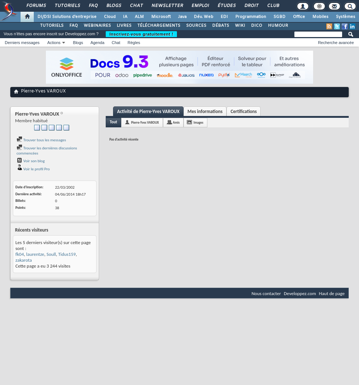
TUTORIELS (52, 25)
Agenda (97, 42)
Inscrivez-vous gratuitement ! (141, 34)
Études (226, 6)
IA (125, 16)
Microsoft (161, 16)
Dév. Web (203, 16)
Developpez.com (300, 293)
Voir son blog (31, 161)
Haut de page (332, 293)
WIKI (240, 25)
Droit (251, 6)
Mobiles (320, 16)
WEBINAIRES (97, 25)
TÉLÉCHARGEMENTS (158, 25)
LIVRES (124, 25)
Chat (136, 6)
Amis (176, 122)
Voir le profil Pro (33, 169)
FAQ (93, 6)
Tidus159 (67, 254)
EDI (224, 16)
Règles (134, 42)
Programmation (250, 16)
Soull (51, 254)
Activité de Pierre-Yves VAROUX (148, 111)
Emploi (200, 6)
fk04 (19, 254)
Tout (113, 122)
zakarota (23, 260)
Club (272, 6)
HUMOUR (278, 25)
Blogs (113, 6)
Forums (35, 6)
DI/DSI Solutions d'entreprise (67, 16)
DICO (256, 25)
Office (299, 16)
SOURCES (196, 25)
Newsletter (167, 6)
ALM (139, 16)
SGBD (279, 16)
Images (198, 122)
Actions (54, 42)
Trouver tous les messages (41, 140)
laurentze (35, 254)
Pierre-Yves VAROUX (145, 122)
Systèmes (345, 16)
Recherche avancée (336, 42)
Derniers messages (22, 42)
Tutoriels (67, 6)
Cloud (110, 16)
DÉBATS (220, 25)
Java (182, 16)
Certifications (244, 111)
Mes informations (205, 111)
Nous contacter (266, 293)
